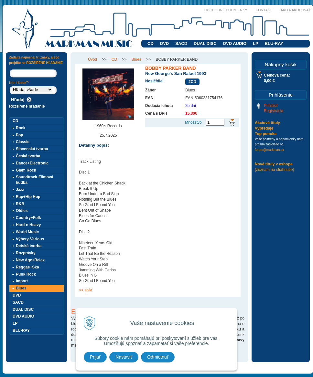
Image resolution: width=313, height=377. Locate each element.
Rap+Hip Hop (28, 196)
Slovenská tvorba (32, 149)
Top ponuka (265, 133)
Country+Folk (28, 217)
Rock (20, 128)
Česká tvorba (28, 156)
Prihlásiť (271, 105)
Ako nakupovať (296, 10)
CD (150, 43)
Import (22, 281)
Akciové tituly (267, 122)
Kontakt (264, 10)
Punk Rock (26, 274)
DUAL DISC (205, 43)
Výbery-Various (30, 239)
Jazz (20, 189)
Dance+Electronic (32, 163)
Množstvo (193, 122)
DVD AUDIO (234, 43)
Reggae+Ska (27, 267)
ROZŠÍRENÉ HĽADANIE (44, 63)
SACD (181, 43)
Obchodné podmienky (225, 10)
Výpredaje (264, 128)
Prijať (95, 357)
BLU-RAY (274, 43)
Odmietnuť (157, 357)
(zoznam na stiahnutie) (274, 169)
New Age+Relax (30, 260)
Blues (21, 288)
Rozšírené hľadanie (27, 106)
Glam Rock (26, 170)
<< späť (85, 290)
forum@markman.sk (269, 150)
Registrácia (273, 111)
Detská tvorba (28, 246)
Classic (22, 142)
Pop (19, 135)
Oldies (22, 210)
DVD (164, 43)
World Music (27, 232)
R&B (20, 204)
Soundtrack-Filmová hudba (34, 180)
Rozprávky (26, 253)
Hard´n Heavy (28, 225)
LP (255, 43)
